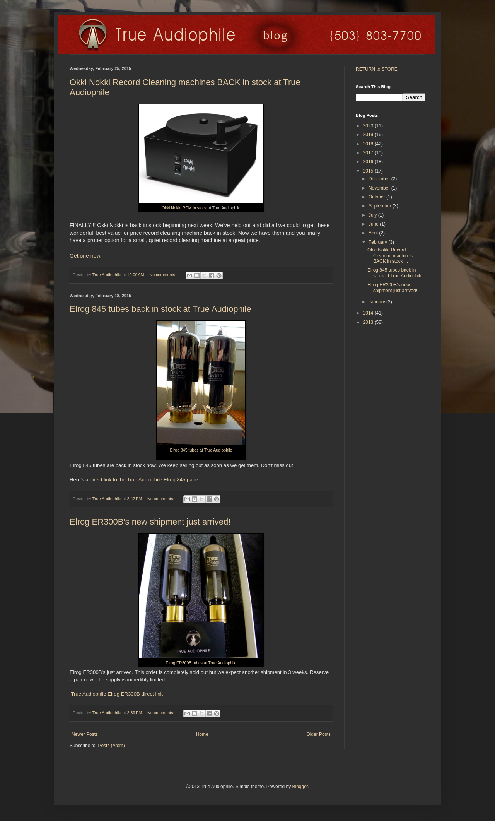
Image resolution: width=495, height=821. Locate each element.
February (378, 242)
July (373, 215)
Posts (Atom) (111, 745)
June (374, 224)
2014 (369, 313)
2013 (369, 322)
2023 (369, 125)
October (377, 197)
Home (202, 734)
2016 (369, 161)
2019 (369, 134)
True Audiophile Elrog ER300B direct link (116, 694)
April (374, 233)
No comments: (163, 274)
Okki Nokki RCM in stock (184, 207)
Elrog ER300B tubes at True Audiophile (201, 662)
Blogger (300, 786)
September (381, 206)
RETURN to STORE (377, 69)
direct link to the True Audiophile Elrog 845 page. (145, 479)
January (377, 301)
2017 (369, 153)
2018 (369, 144)
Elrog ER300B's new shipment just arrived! (150, 522)
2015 (369, 171)
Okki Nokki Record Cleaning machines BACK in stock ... (390, 255)
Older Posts (318, 734)
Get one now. (86, 256)
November (380, 188)
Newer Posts (85, 734)
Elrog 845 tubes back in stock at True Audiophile (160, 309)
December (380, 178)
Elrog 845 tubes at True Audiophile (201, 450)
